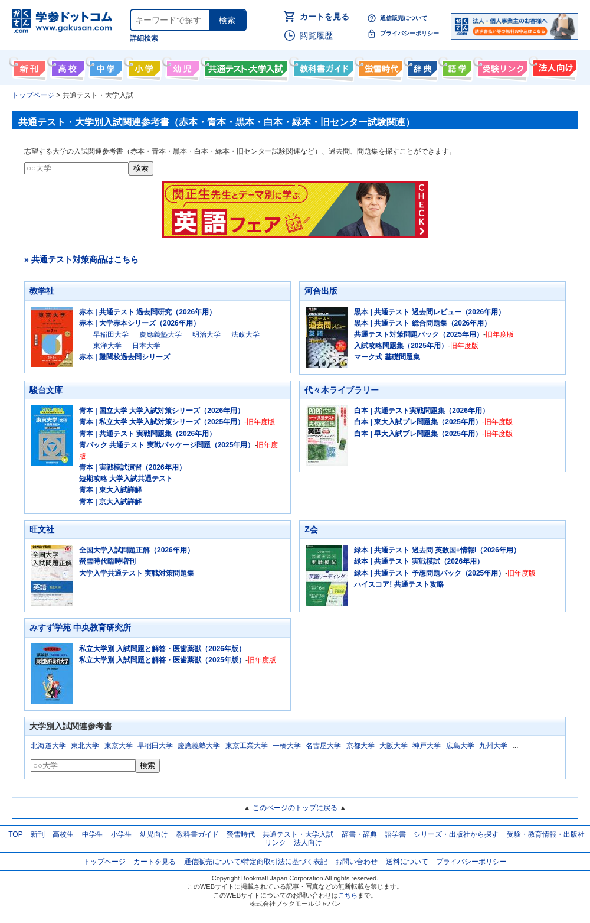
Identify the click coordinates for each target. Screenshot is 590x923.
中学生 (92, 834)
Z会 (311, 529)
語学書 (455, 66)
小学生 (121, 834)
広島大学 (460, 746)
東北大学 (85, 746)
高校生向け (66, 66)
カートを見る (324, 16)
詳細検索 (144, 38)
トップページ (104, 861)
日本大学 (146, 346)
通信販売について (403, 18)
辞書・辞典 (359, 834)
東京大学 (118, 746)
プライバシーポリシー (409, 33)
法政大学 (245, 334)
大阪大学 (393, 746)
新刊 (38, 834)
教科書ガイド (322, 66)
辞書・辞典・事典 (421, 66)
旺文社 (42, 529)
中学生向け (105, 66)
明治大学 (206, 334)
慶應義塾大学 (160, 334)
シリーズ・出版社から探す (456, 834)
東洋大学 (107, 346)
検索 (227, 20)
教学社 (42, 290)
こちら (348, 895)
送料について (407, 861)
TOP (15, 834)
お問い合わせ (356, 861)
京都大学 (360, 746)
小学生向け (143, 66)
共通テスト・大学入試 (245, 66)
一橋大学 (287, 746)
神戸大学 (426, 746)
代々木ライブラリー (341, 390)
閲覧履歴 (316, 35)
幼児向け (181, 66)
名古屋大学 (323, 746)
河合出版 (320, 290)
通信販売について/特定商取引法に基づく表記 (255, 861)
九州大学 (493, 746)
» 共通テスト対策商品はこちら (81, 259)
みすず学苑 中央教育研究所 (80, 627)
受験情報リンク (501, 66)
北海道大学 (48, 746)
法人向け (553, 66)
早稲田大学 (111, 334)
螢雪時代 (379, 66)
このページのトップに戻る (295, 808)
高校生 (63, 834)
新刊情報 (28, 66)
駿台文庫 (46, 390)
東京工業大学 (246, 746)
